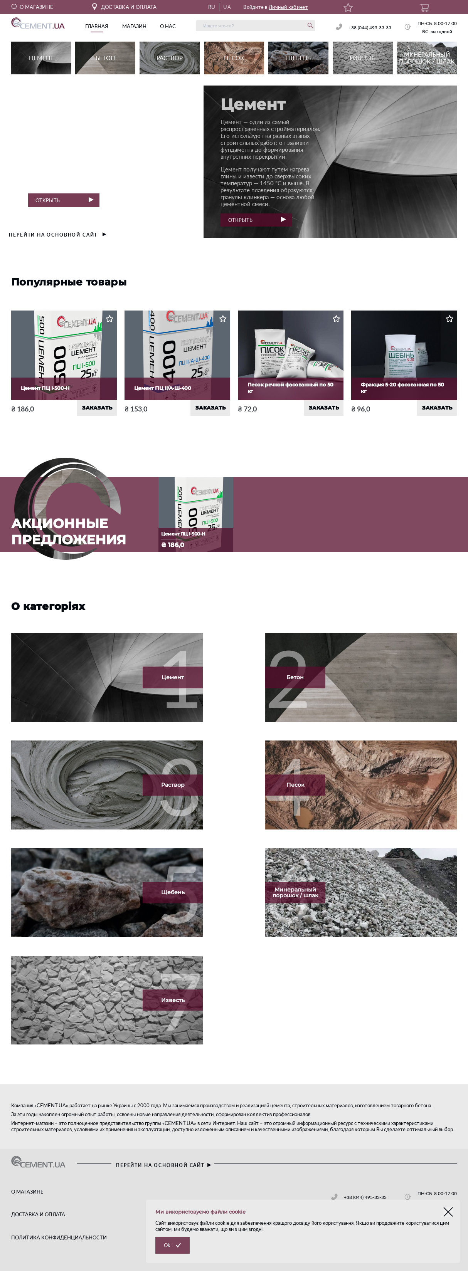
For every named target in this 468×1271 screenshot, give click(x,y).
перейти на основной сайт (58, 235)
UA (227, 7)
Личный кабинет (288, 7)
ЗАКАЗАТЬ (97, 408)
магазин (134, 26)
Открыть (64, 200)
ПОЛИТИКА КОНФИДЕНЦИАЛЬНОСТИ (59, 1237)
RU (211, 7)
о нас (168, 26)
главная (96, 26)
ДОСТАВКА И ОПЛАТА (124, 6)
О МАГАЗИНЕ (32, 7)
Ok (167, 1245)
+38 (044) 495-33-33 (369, 27)
